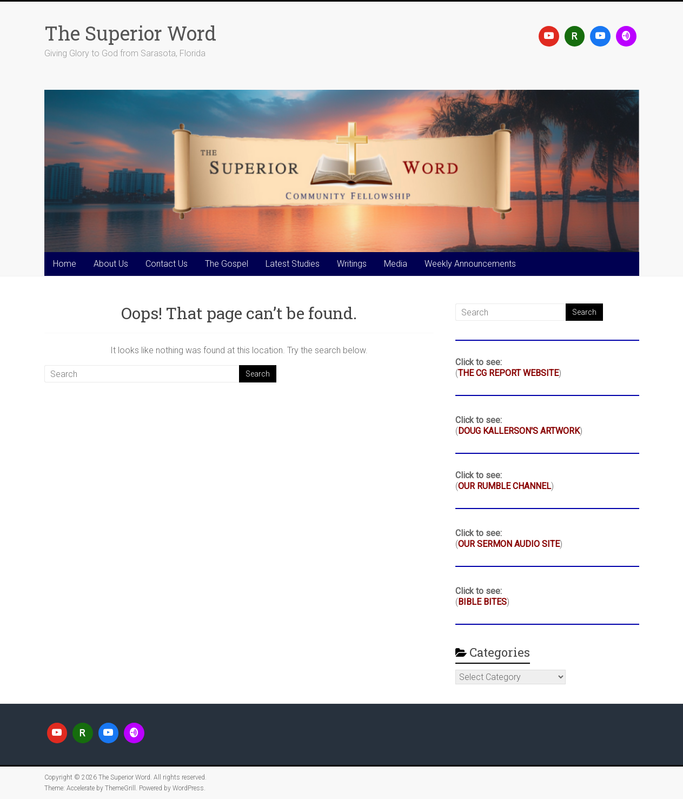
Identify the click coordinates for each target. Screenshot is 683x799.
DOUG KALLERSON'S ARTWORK (519, 431)
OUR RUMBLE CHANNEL (504, 486)
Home (64, 264)
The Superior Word (130, 33)
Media (395, 264)
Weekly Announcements (470, 264)
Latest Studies (293, 264)
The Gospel (226, 264)
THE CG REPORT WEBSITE (508, 373)
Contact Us (166, 264)
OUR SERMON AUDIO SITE (509, 544)
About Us (111, 264)
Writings (352, 264)
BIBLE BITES (482, 602)
